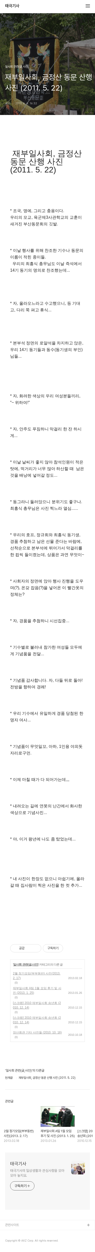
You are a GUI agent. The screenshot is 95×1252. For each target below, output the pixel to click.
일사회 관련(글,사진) (25, 964)
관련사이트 (12, 1225)
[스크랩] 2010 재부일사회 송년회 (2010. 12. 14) (37, 1005)
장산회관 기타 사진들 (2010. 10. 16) (37, 1032)
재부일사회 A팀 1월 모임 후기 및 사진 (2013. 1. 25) (37, 990)
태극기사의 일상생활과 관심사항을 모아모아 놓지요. (37, 1173)
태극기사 (12, 6)
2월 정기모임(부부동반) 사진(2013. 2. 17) (36, 976)
